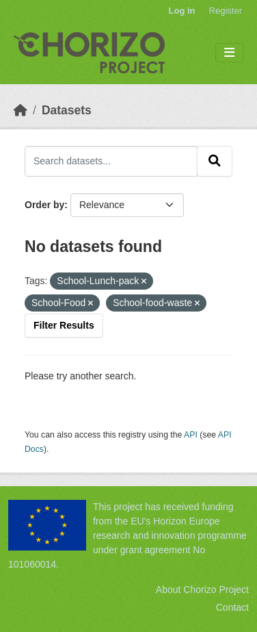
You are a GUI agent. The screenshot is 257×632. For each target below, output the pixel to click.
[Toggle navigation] (229, 53)
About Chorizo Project (202, 589)
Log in (182, 10)
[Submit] (214, 161)
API (191, 435)
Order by (44, 204)
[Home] (20, 110)
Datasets (67, 110)
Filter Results (63, 325)
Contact (232, 607)
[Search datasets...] (111, 161)
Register (225, 10)
